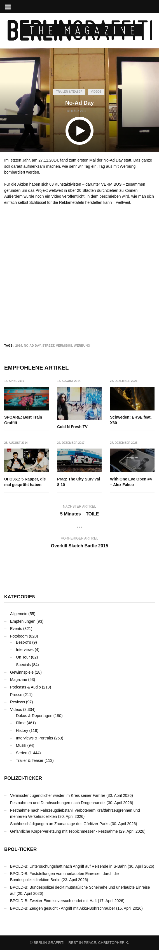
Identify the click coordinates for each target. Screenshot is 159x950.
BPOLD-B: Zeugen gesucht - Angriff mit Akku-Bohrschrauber (62, 908)
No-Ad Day (113, 160)
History (22, 730)
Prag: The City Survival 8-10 (78, 482)
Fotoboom (19, 636)
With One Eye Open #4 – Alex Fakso (131, 482)
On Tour (23, 657)
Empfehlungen (22, 621)
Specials (23, 664)
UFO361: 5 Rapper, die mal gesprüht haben (25, 482)
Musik (21, 745)
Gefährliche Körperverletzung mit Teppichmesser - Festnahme (64, 831)
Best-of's (23, 642)
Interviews (25, 649)
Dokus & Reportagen (34, 715)
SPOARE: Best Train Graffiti (23, 420)
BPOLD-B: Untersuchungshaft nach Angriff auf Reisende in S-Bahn (68, 866)
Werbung (82, 345)
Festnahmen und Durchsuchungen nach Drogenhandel (58, 802)
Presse (16, 694)
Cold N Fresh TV (72, 426)
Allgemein (18, 613)
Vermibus (64, 345)
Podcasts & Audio (25, 687)
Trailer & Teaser (69, 91)
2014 (18, 345)
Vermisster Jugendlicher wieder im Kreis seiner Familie (57, 795)
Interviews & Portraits (34, 738)
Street (48, 345)
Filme (20, 723)
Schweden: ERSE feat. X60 (131, 420)
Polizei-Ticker (23, 778)
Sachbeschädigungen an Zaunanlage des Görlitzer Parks (59, 823)
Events (16, 628)
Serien (21, 753)
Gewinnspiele (22, 672)
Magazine (18, 679)
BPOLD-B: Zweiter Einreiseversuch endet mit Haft (53, 900)
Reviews (17, 702)
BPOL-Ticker (20, 849)
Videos (96, 91)
